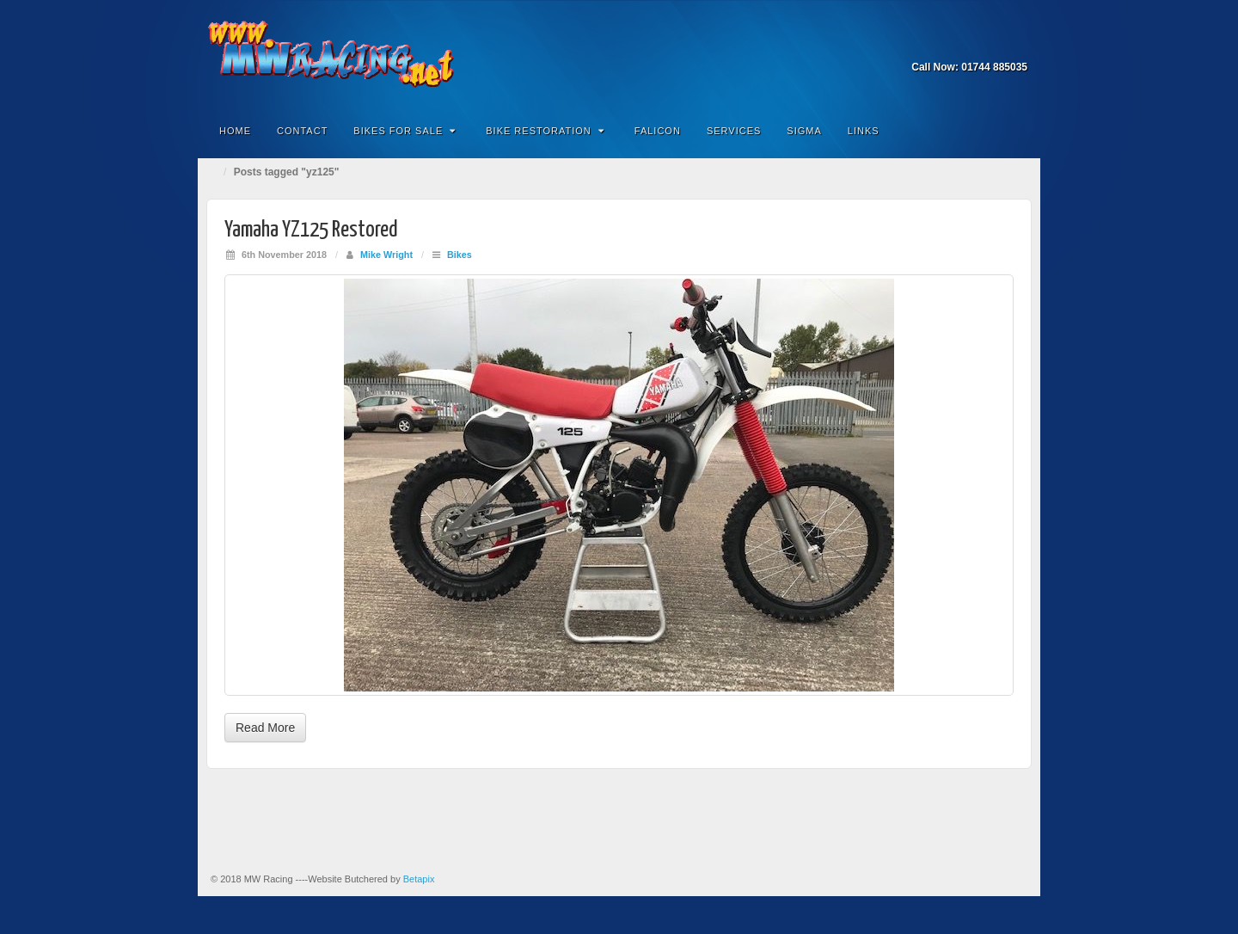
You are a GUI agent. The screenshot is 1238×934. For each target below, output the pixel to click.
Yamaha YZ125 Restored (311, 230)
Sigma (804, 131)
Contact (302, 131)
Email (992, 43)
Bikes (459, 254)
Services (734, 131)
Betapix (419, 879)
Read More (265, 727)
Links (863, 131)
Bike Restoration (545, 131)
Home (235, 131)
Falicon (657, 131)
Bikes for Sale (404, 131)
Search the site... (1016, 131)
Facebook (1016, 43)
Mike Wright (386, 254)
